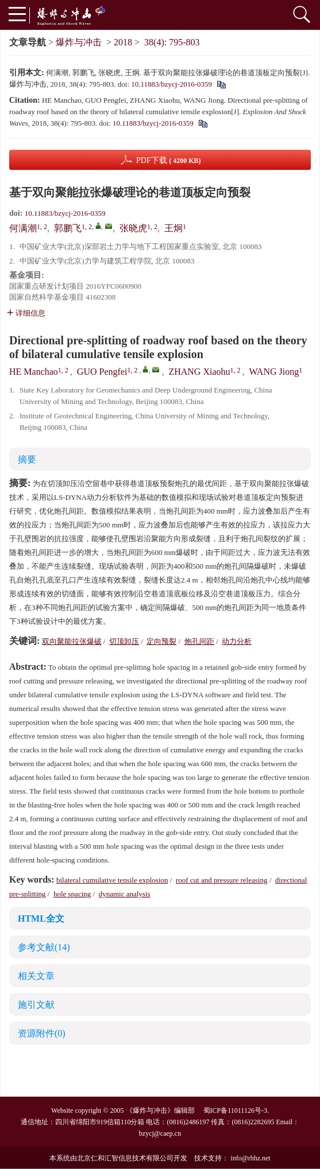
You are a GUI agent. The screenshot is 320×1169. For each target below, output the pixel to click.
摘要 (27, 459)
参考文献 (44, 947)
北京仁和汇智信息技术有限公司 (125, 1158)
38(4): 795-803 (171, 42)
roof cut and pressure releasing (222, 880)
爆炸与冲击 (79, 42)
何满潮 (23, 228)
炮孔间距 (199, 641)
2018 (123, 42)
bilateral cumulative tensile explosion (112, 880)
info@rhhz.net (250, 1158)
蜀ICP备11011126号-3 (235, 1110)
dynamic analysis (125, 894)
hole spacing (72, 894)
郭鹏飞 (68, 228)
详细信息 (26, 313)
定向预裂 (161, 641)
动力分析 (237, 641)
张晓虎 (133, 228)
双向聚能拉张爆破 (72, 641)
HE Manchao (33, 371)
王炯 (173, 228)
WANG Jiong (274, 371)
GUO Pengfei (102, 371)
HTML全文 (41, 918)
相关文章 (36, 976)
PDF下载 (168, 160)
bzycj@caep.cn (160, 1133)
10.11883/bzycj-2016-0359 (171, 84)
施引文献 (36, 1004)
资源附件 (41, 1033)
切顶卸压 (124, 641)
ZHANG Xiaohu (199, 371)
